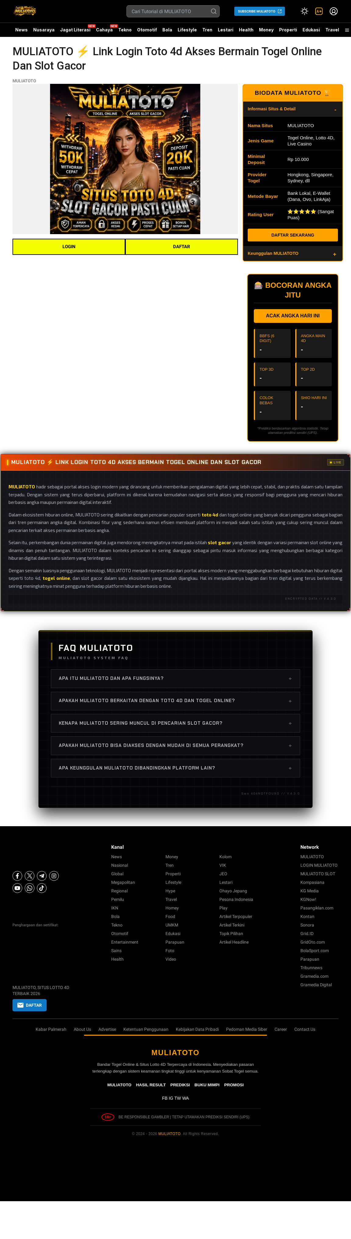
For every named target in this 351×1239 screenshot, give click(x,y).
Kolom (225, 856)
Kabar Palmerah (51, 1029)
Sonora (307, 925)
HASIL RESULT (151, 1085)
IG (171, 1098)
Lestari (225, 32)
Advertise (107, 1029)
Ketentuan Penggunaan (145, 1029)
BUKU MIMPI (206, 1085)
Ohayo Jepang (233, 890)
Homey (172, 907)
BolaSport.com (314, 950)
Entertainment (124, 942)
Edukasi (311, 29)
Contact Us (304, 1029)
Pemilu (117, 899)
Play (223, 907)
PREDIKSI (180, 1085)
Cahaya (104, 29)
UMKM (171, 925)
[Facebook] (17, 876)
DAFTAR (181, 246)
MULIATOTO (24, 80)
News (21, 29)
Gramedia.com (314, 976)
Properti (288, 29)
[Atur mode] (304, 11)
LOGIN (69, 246)
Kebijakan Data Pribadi (197, 1029)
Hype (170, 890)
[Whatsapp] (29, 888)
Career (281, 1029)
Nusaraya (44, 29)
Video (170, 959)
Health (246, 29)
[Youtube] (17, 888)
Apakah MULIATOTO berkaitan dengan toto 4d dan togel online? (175, 701)
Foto (169, 950)
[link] (319, 11)
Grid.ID (307, 933)
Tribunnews (311, 967)
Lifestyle (187, 29)
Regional (119, 890)
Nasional (119, 865)
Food (170, 916)
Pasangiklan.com (316, 907)
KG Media (309, 890)
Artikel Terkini (231, 925)
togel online (56, 578)
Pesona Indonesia (236, 899)
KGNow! (308, 899)
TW (177, 1098)
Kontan (307, 916)
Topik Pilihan (231, 933)
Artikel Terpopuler (235, 916)
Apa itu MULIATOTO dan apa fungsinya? (175, 678)
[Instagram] (54, 876)
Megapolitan (123, 882)
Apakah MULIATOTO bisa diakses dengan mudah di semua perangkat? (175, 745)
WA (185, 1098)
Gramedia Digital (316, 984)
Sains (116, 950)
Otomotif (147, 29)
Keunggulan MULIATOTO (273, 253)
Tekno (125, 29)
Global (117, 873)
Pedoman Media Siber (246, 1029)
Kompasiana (312, 882)
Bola (167, 29)
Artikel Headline (234, 942)
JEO (223, 873)
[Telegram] (42, 876)
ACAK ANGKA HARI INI (293, 315)
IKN (114, 907)
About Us (82, 1029)
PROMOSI (234, 1085)
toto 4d (210, 514)
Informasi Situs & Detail (272, 108)
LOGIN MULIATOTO (319, 865)
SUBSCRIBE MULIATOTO (256, 11)
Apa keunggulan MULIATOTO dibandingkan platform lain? (175, 768)
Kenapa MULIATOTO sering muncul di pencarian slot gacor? (175, 723)
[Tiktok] (42, 888)
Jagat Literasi (75, 29)
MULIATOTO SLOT (317, 873)
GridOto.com (312, 942)
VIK (222, 865)
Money (266, 29)
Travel (332, 29)
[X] (29, 876)
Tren (207, 29)
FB (165, 1098)
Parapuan (174, 942)
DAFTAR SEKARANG (292, 235)
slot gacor (219, 542)
